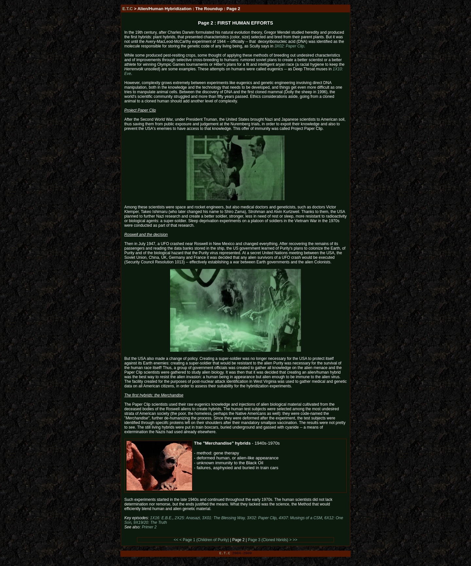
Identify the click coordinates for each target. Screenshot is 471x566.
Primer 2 (149, 527)
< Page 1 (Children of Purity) (204, 540)
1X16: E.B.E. (161, 518)
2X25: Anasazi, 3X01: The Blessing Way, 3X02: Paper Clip (225, 518)
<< (176, 540)
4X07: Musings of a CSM (300, 518)
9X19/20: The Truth (150, 522)
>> (295, 540)
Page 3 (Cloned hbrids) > (270, 540)
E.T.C (127, 8)
